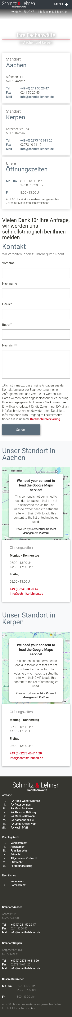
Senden (21, 430)
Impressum (17, 881)
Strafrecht (16, 862)
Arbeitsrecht (18, 846)
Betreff (6, 325)
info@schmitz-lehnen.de (52, 12)
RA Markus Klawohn (23, 816)
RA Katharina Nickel (22, 819)
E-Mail (7, 303)
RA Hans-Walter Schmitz (25, 800)
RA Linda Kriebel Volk (23, 823)
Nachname (9, 283)
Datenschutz (18, 885)
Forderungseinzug (21, 865)
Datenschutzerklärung (45, 419)
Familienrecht (19, 850)
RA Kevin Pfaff (19, 827)
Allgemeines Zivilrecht (24, 858)
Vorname (8, 263)
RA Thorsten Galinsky (23, 812)
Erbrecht (16, 854)
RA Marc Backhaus (22, 808)
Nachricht (9, 344)
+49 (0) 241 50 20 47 (21, 12)
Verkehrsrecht (19, 842)
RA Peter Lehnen (20, 804)
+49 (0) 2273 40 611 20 (36, 140)
